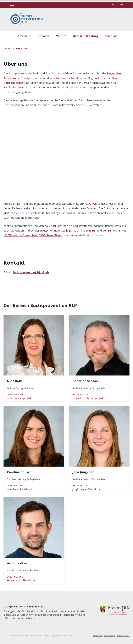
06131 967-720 (80, 485)
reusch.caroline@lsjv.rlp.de (22, 489)
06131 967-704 (15, 394)
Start (7, 48)
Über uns (111, 36)
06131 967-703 (15, 485)
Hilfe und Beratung (85, 36)
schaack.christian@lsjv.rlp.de (88, 398)
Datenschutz (123, 635)
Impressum (109, 635)
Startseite (24, 36)
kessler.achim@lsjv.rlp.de (21, 580)
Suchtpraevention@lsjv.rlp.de (31, 272)
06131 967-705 (80, 394)
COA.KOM (91, 203)
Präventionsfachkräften (67, 78)
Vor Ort (61, 36)
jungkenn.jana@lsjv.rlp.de (86, 489)
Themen (43, 36)
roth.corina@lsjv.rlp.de (19, 398)
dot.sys (55, 213)
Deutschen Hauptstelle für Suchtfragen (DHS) (68, 230)
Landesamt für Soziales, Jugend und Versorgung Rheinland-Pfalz (43, 635)
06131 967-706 (15, 576)
